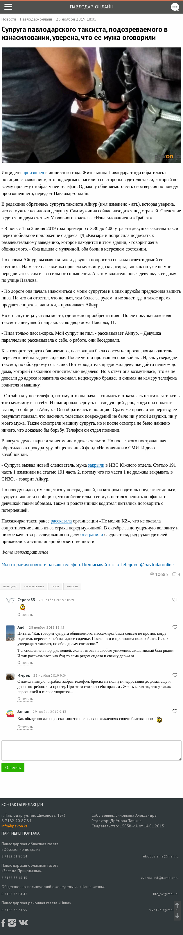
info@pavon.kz (14, 826)
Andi (21, 627)
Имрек (23, 675)
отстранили (91, 534)
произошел (33, 172)
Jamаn (23, 711)
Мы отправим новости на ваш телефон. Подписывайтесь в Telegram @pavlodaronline (87, 564)
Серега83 (26, 599)
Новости (8, 19)
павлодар (9, 586)
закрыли (96, 465)
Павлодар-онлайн (91, 7)
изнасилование (34, 586)
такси (55, 586)
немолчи (72, 586)
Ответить (25, 614)
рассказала (61, 520)
